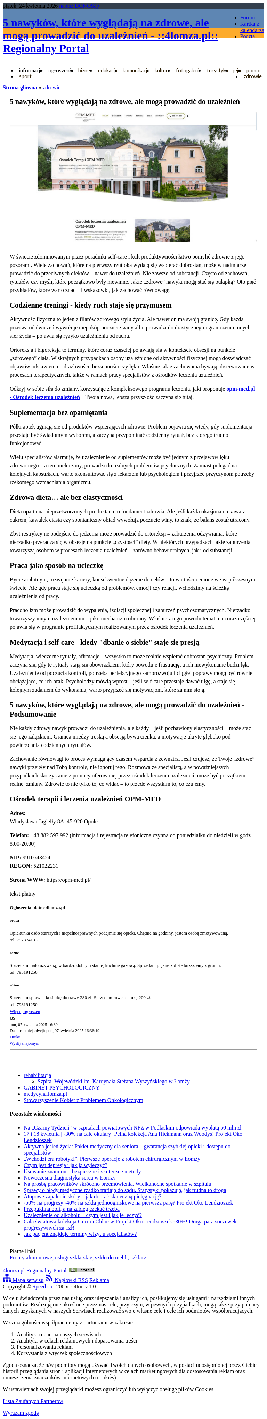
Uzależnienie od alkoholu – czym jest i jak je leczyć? (83, 1215)
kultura (162, 70)
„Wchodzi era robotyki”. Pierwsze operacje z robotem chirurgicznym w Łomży (112, 1159)
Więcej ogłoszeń (25, 1011)
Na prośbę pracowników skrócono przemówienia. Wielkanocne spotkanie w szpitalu (117, 1184)
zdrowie (253, 76)
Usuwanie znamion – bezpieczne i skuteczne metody (82, 1171)
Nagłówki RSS (66, 1280)
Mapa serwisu (23, 1280)
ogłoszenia (60, 70)
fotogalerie (188, 70)
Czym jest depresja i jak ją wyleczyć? (65, 1165)
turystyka (217, 70)
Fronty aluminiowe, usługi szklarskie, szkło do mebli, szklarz (78, 1258)
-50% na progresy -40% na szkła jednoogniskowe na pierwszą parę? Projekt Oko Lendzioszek (128, 1203)
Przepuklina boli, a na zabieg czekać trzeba (72, 1209)
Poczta (247, 36)
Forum (247, 18)
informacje (31, 70)
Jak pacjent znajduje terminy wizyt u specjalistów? (80, 1234)
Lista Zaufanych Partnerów (33, 1401)
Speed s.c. (43, 1286)
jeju (237, 70)
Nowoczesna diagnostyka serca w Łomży (70, 1178)
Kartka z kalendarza (252, 27)
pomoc (254, 70)
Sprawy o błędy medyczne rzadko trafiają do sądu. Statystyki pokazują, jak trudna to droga (125, 1190)
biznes (85, 70)
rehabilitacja (37, 1075)
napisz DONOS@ (79, 6)
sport (25, 76)
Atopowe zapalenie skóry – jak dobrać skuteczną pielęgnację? (93, 1196)
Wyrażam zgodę (21, 1413)
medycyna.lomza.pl (45, 1094)
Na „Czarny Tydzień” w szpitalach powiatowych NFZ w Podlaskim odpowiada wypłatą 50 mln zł (132, 1128)
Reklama (99, 1280)
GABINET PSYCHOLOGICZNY (62, 1088)
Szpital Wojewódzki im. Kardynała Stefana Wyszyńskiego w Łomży (114, 1081)
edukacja (107, 70)
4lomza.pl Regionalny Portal (49, 1270)
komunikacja (136, 70)
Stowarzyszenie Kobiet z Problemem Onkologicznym (83, 1100)
